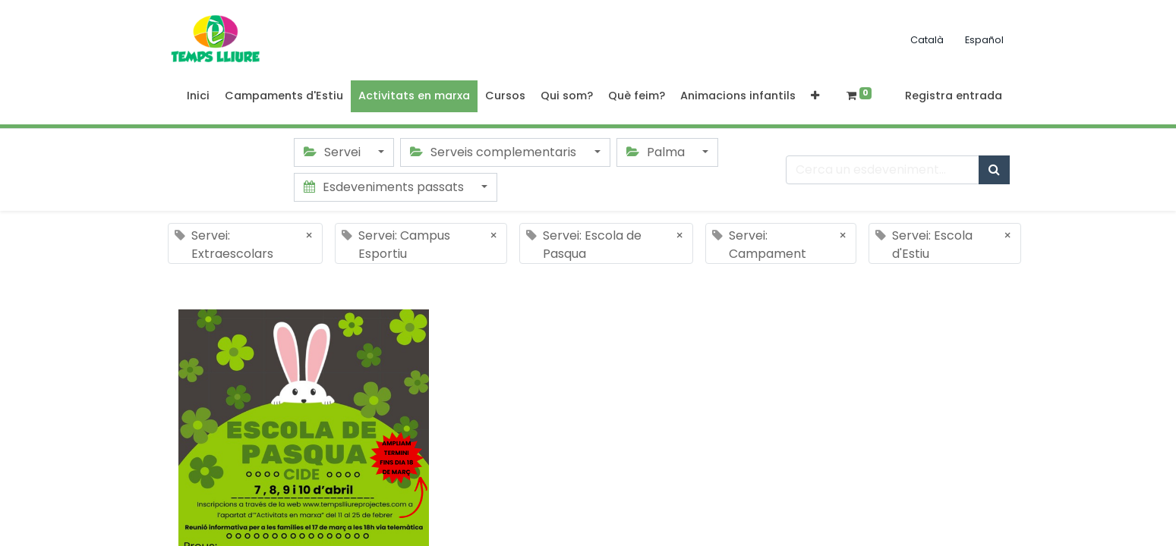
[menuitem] (198, 96)
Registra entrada (953, 95)
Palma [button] (657, 152)
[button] (815, 96)
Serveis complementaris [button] (494, 152)
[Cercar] (994, 169)
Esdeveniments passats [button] (385, 187)
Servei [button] (334, 152)
